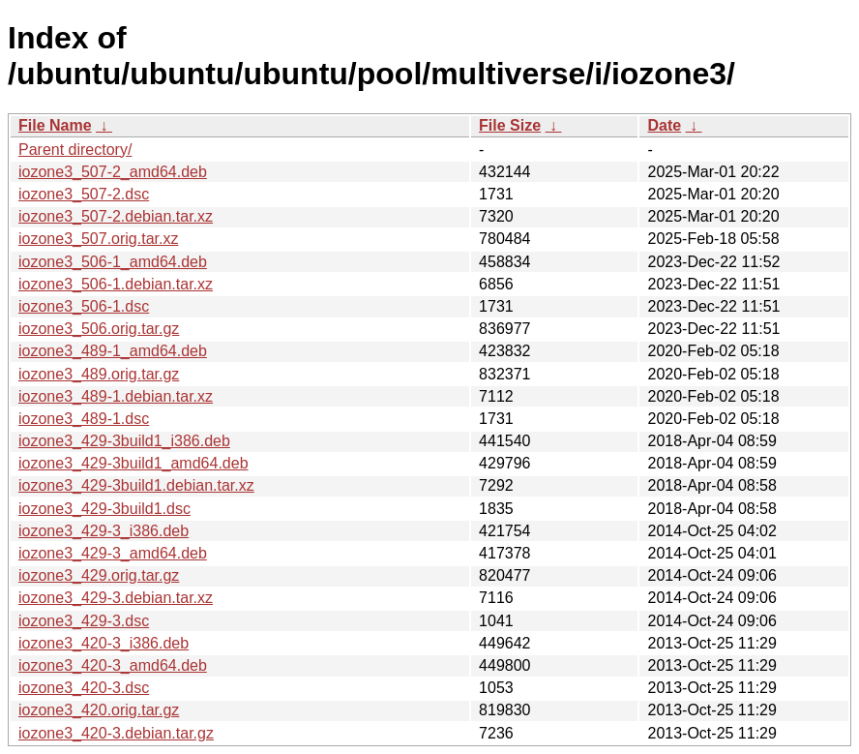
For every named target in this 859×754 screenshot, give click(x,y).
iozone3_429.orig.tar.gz (98, 575)
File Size (510, 125)
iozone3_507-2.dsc (83, 194)
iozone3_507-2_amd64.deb (112, 172)
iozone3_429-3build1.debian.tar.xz (136, 485)
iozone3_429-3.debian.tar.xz (115, 597)
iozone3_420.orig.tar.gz (98, 710)
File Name (55, 125)
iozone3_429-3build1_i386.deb (124, 441)
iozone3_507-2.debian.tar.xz (115, 216)
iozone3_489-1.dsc (83, 418)
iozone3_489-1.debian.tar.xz (115, 396)
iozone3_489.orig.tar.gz (98, 374)
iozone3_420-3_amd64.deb (112, 665)
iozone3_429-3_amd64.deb (112, 553)
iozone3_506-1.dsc (83, 306)
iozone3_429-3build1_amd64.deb (133, 463)
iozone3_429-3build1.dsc (104, 508)
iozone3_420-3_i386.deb (103, 643)
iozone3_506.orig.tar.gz (98, 328)
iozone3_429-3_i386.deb (103, 531)
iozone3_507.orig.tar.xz (98, 238)
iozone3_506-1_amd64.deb (112, 262)
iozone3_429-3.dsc (83, 621)
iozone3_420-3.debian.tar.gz (116, 733)
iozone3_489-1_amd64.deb (112, 351)
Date (664, 125)
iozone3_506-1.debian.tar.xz (115, 284)
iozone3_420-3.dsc (83, 687)
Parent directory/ (75, 149)
